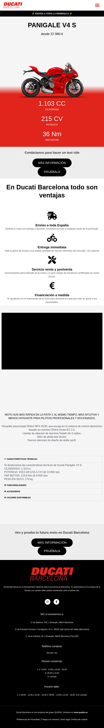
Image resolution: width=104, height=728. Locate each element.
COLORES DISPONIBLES (18, 497)
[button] (97, 5)
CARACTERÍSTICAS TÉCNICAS (22, 459)
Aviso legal (65, 719)
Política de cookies (79, 719)
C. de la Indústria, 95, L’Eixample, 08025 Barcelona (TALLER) (52, 636)
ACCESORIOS (13, 491)
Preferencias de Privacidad (28, 719)
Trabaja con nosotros (50, 719)
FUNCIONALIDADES (16, 485)
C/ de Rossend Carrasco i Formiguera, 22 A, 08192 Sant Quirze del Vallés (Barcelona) (52, 629)
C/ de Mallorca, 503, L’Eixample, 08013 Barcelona (52, 622)
